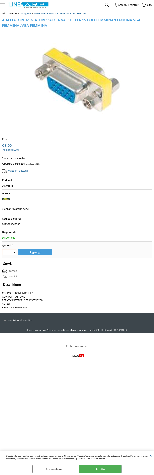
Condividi (13, 276)
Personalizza (54, 469)
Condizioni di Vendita (19, 320)
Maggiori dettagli (18, 170)
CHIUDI (150, 455)
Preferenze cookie (77, 346)
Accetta (100, 469)
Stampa (12, 271)
